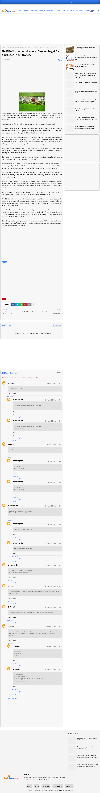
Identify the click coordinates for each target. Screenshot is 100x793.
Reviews (51, 2)
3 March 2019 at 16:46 (53, 506)
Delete (14, 393)
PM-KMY (79, 11)
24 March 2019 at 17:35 (52, 647)
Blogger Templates (41, 790)
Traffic (27, 2)
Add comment (12, 698)
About (37, 786)
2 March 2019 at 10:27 (53, 383)
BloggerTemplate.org (66, 790)
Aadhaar (42, 11)
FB (3, 2)
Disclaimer (80, 2)
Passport (65, 11)
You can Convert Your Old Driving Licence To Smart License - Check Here (86, 118)
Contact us (88, 2)
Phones (58, 11)
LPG (16, 2)
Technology (33, 11)
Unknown (11, 383)
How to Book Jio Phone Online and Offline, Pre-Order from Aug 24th (85, 101)
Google (7, 2)
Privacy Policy (72, 2)
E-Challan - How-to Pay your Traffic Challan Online (87, 739)
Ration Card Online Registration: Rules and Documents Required (85, 127)
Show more (57, 325)
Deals (57, 2)
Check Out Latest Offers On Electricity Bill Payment (86, 92)
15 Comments (57, 373)
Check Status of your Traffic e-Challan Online (86, 109)
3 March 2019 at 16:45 (53, 461)
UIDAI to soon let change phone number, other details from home (87, 756)
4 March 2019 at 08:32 (53, 586)
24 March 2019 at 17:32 (52, 627)
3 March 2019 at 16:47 (53, 565)
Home (20, 11)
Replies (10, 396)
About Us (63, 2)
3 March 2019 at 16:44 (53, 400)
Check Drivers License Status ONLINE (86, 82)
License (33, 2)
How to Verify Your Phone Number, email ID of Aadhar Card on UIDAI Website (85, 75)
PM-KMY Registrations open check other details (85, 48)
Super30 (11, 444)
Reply (9, 393)
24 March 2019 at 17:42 (52, 669)
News (26, 11)
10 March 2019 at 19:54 (52, 607)
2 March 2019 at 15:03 (53, 445)
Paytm (39, 2)
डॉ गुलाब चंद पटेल (18, 400)
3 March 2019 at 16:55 (53, 524)
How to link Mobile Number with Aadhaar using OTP (85, 65)
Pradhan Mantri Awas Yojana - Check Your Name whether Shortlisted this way (86, 57)
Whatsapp (50, 11)
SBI (12, 2)
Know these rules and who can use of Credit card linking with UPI (87, 765)
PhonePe (45, 2)
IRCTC (72, 11)
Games (21, 2)
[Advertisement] (50, 29)
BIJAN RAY (11, 607)
